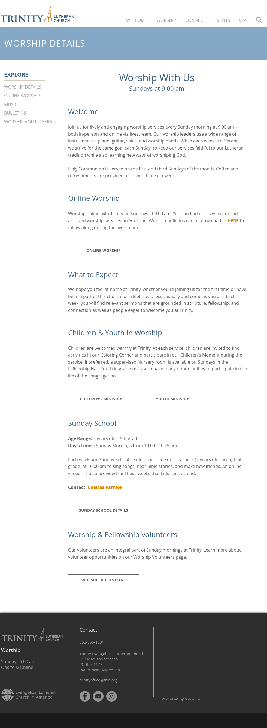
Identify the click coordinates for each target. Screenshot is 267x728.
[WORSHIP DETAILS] (32, 87)
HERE (233, 221)
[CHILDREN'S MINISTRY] (101, 399)
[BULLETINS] (32, 113)
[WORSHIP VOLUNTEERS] (32, 121)
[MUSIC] (32, 104)
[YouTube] (98, 696)
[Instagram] (111, 696)
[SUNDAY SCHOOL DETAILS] (103, 510)
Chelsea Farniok (105, 487)
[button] (137, 20)
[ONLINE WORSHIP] (32, 95)
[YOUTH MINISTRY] (172, 399)
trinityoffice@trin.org (98, 680)
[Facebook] (85, 696)
